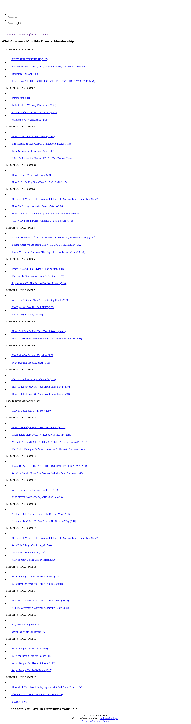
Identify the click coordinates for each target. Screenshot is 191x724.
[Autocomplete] (9, 20)
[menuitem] (3, 8)
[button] (3, 4)
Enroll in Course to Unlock (95, 721)
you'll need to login (108, 718)
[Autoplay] (9, 14)
